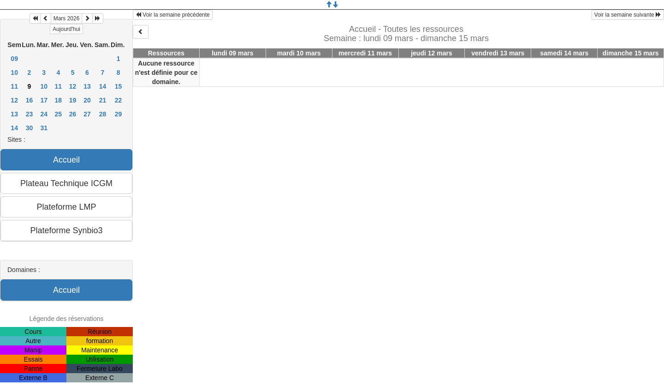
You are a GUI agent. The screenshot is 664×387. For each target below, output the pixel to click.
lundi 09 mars (232, 53)
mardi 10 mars (299, 53)
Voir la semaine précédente (173, 15)
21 (103, 100)
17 (43, 100)
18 (58, 100)
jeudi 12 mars (431, 53)
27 (87, 114)
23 (29, 114)
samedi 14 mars (564, 53)
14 (103, 86)
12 (73, 86)
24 (43, 114)
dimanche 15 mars (630, 53)
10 (14, 72)
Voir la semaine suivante (627, 15)
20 (87, 100)
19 (73, 100)
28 (103, 114)
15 (118, 86)
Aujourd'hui (66, 29)
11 (14, 86)
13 (87, 86)
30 (29, 128)
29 (118, 114)
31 (43, 128)
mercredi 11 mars (365, 53)
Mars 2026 (66, 18)
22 (118, 100)
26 (73, 114)
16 (29, 100)
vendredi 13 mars (497, 53)
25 (58, 114)
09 (14, 58)
